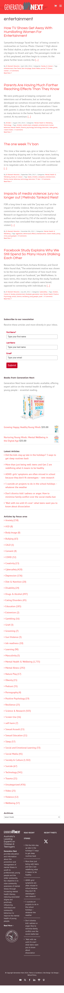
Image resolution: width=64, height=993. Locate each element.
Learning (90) (11, 649)
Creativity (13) (12, 563)
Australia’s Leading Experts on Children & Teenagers (9, 841)
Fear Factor (17, 68)
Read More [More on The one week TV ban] (7, 181)
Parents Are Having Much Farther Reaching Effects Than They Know (31, 87)
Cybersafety (43, 292)
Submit (12, 365)
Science (19, 296)
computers (35, 125)
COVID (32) (10, 557)
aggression (19, 233)
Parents (23, 127)
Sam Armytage (26, 68)
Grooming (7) (11, 630)
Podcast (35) (11, 686)
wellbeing (25, 296)
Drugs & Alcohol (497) (16, 594)
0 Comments (14, 71)
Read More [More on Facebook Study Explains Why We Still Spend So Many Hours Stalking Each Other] (7, 299)
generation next (37, 294)
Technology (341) (13, 772)
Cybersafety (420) (13, 569)
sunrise (43, 68)
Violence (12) (11, 796)
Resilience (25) (12, 704)
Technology (7, 125)
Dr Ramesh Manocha (12, 66)
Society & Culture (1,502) (17, 760)
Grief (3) (9, 624)
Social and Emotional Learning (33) (22, 747)
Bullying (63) (11, 538)
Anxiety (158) (11, 520)
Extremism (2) (12, 612)
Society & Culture (47, 66)
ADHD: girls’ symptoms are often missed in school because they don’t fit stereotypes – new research (31, 888)
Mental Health (15, 127)
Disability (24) (12, 587)
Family (6, 179)
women (6, 71)
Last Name (10, 343)
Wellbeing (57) (12, 803)
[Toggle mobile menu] (60, 5)
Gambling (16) (12, 618)
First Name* (11, 332)
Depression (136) (13, 575)
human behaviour (14, 179)
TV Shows (49, 68)
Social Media (36, 68)
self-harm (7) (11, 723)
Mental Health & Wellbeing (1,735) (22, 661)
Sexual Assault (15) (14, 729)
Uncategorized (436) (15, 784)
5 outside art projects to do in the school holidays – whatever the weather (31, 908)
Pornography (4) (13, 692)
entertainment (8, 68)
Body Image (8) (12, 532)
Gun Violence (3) (13, 637)
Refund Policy (32, 975)
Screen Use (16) (13, 716)
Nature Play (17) (13, 673)
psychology (30, 127)
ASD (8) (9, 526)
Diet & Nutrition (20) (15, 581)
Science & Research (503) (18, 710)
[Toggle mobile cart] (55, 5)
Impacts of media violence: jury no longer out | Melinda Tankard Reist (31, 195)
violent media (8, 130)
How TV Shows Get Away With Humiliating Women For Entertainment (28, 32)
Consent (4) (11, 551)
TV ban (38, 179)
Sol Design (54, 973)
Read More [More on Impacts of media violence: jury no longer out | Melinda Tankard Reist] (7, 238)
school (14, 296)
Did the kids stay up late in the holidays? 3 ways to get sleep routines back (32, 850)
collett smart (27, 125)
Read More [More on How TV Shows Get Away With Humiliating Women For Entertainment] (7, 73)
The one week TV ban (21, 144)
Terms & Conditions (35, 973)
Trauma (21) (11, 778)
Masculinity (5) (12, 655)
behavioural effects (29, 233)
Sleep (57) (10, 741)
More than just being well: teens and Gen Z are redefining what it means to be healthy (32, 868)
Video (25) (10, 790)
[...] (36, 59)
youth (40, 296)
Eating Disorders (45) (15, 600)
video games (53, 127)
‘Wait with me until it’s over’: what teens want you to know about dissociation (31, 946)
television (45, 127)
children (19, 125)
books (30, 177)
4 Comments (18, 130)
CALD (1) (9, 544)
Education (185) (13, 606)
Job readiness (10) (14, 643)
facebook (29, 294)
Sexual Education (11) (16, 735)
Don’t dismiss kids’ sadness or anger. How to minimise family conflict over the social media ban (32, 927)
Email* (9, 353)
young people (12, 236)
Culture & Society (9, 294)
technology (38, 127)
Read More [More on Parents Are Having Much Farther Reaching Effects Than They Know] (7, 132)
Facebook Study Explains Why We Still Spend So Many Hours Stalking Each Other (32, 254)
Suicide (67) (11, 766)
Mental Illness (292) (15, 667)
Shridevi (8, 123)
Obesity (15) (11, 680)
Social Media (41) (14, 753)
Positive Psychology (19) (17, 698)
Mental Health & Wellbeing (43, 123)
